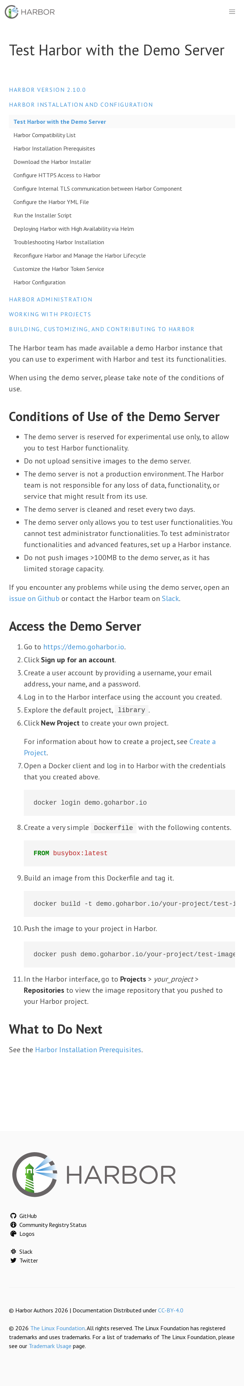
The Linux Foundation (57, 1328)
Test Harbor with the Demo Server (59, 121)
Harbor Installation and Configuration (81, 104)
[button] (232, 12)
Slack (170, 598)
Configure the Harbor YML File (51, 202)
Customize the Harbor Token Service (58, 268)
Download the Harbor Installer (52, 161)
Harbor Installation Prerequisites (54, 148)
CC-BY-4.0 (170, 1310)
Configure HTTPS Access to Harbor (56, 175)
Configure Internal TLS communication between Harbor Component (97, 188)
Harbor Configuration (39, 282)
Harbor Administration (51, 299)
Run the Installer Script (42, 215)
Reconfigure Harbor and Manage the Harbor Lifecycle (79, 255)
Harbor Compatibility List (44, 135)
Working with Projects (50, 314)
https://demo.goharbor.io (83, 647)
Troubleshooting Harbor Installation (58, 242)
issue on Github (34, 598)
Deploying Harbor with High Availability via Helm (73, 228)
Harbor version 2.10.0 (47, 89)
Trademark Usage (50, 1346)
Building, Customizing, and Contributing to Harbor (102, 329)
